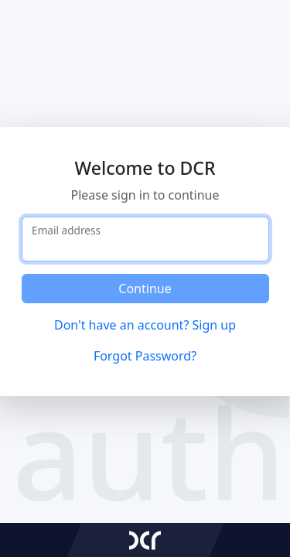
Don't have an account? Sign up (145, 324)
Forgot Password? (145, 355)
